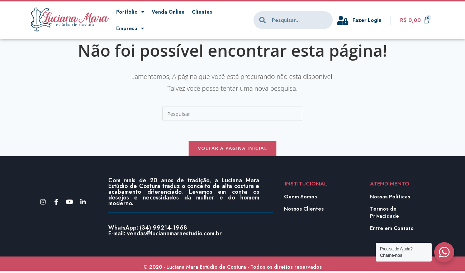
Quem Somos (301, 199)
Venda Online (169, 12)
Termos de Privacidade (385, 214)
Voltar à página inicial (232, 150)
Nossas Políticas (391, 199)
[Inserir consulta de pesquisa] (232, 114)
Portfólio (130, 12)
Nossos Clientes (304, 211)
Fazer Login (367, 20)
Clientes (204, 12)
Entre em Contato (392, 230)
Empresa (130, 28)
